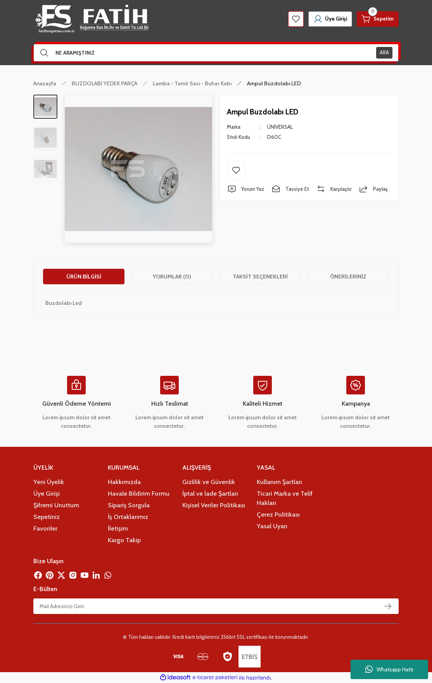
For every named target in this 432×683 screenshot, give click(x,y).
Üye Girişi (46, 493)
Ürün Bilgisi (83, 276)
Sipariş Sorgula (129, 505)
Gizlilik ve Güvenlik (208, 482)
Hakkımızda (124, 482)
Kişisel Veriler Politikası (213, 505)
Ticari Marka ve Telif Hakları (285, 498)
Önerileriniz (348, 276)
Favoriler (45, 528)
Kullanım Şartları (279, 482)
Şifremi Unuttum (56, 505)
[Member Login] (330, 19)
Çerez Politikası (278, 514)
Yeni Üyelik (48, 482)
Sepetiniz (46, 516)
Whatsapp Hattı (389, 669)
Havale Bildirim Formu (138, 493)
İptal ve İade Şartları (210, 493)
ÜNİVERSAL (280, 127)
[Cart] (378, 19)
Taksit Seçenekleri (260, 276)
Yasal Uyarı (272, 526)
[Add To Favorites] (236, 170)
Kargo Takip (124, 540)
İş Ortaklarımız (128, 516)
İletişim (118, 528)
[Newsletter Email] (216, 606)
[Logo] (91, 19)
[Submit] (387, 606)
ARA (384, 52)
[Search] (216, 53)
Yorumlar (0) (172, 276)
